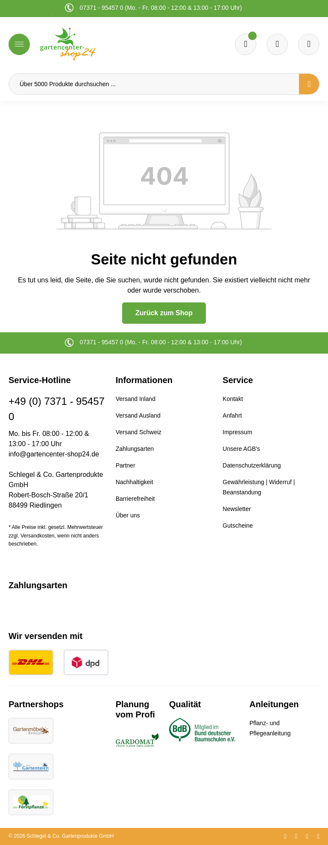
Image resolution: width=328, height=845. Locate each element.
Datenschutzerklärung (252, 465)
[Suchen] (309, 84)
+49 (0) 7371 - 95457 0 (57, 408)
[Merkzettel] (245, 44)
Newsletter (237, 508)
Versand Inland (135, 398)
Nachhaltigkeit (134, 482)
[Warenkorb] (277, 44)
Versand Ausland (138, 415)
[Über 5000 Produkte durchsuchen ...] (154, 84)
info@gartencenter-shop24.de (54, 454)
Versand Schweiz (138, 432)
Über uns (128, 515)
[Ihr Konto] (308, 44)
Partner (125, 465)
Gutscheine (238, 525)
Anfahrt (232, 415)
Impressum (237, 432)
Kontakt (233, 398)
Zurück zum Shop (164, 313)
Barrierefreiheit (135, 498)
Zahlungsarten (135, 448)
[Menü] (19, 44)
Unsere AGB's (241, 448)
